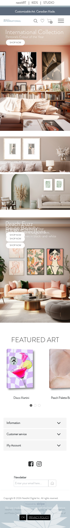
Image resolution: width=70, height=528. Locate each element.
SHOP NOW (15, 42)
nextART (21, 3)
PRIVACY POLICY (39, 517)
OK (23, 517)
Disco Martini (21, 398)
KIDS (35, 3)
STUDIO (48, 3)
